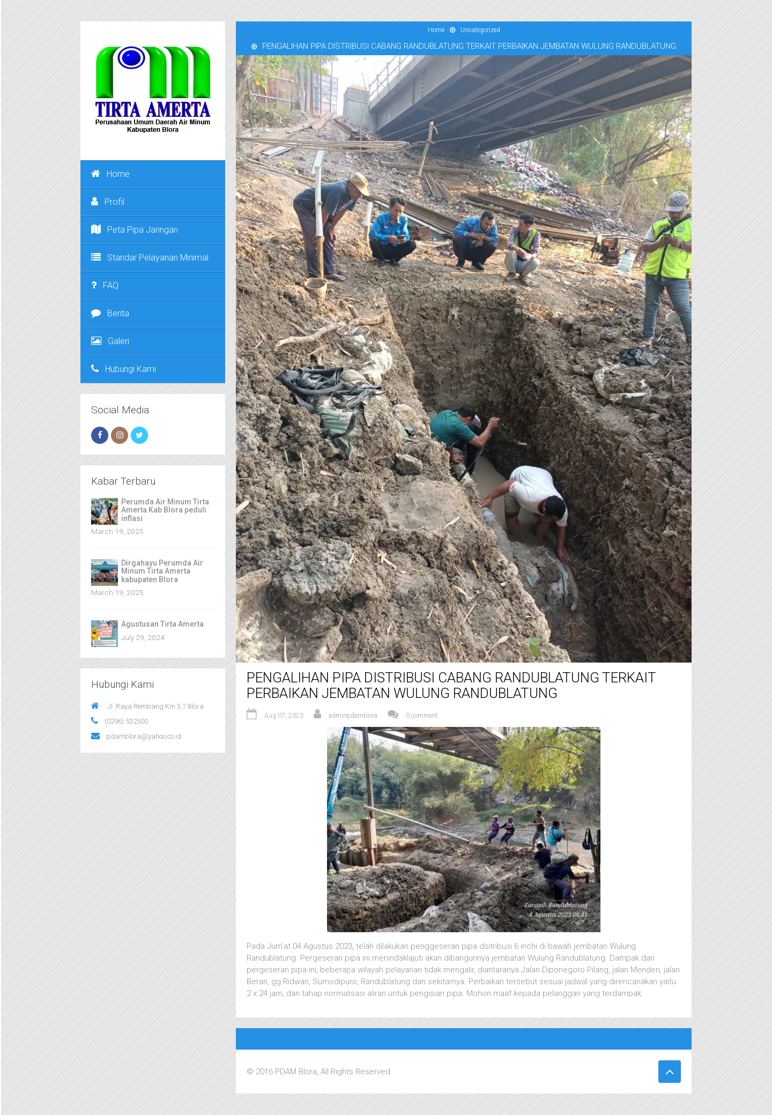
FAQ (104, 285)
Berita (110, 313)
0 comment (422, 715)
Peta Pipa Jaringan (134, 230)
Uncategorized (480, 30)
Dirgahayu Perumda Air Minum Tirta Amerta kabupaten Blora (162, 571)
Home (110, 174)
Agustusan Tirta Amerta (162, 624)
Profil (107, 202)
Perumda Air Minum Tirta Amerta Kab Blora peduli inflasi (165, 510)
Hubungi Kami (123, 369)
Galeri (110, 341)
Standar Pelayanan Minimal (150, 257)
